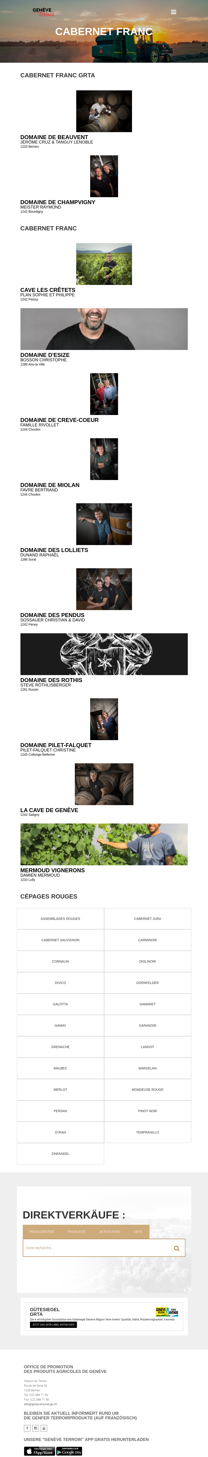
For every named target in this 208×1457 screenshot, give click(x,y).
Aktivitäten (109, 1232)
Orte (138, 1232)
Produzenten (42, 1232)
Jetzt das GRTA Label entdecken (53, 1324)
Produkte (77, 1232)
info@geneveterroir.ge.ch (40, 1404)
